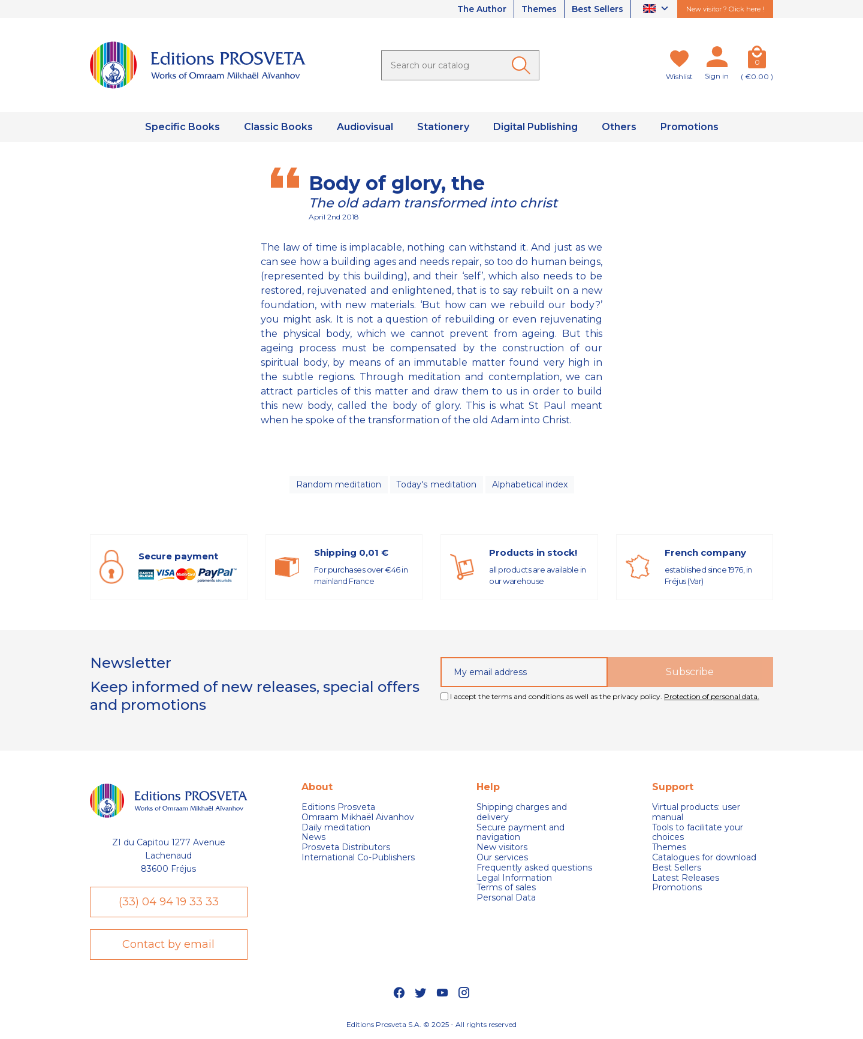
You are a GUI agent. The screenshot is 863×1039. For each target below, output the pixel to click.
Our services (502, 858)
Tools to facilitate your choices (697, 833)
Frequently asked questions (534, 868)
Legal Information (514, 878)
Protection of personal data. (711, 696)
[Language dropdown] (657, 9)
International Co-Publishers (358, 858)
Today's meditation (436, 484)
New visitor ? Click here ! (725, 9)
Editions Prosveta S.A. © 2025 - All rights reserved (431, 1024)
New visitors (501, 847)
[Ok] (523, 65)
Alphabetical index (529, 484)
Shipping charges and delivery (521, 812)
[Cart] (757, 59)
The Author (480, 9)
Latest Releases (685, 878)
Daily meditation (335, 828)
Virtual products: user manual (696, 812)
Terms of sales (506, 888)
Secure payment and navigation (520, 833)
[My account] (717, 59)
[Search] (460, 65)
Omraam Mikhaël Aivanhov (357, 817)
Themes (539, 9)
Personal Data (506, 898)
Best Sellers (597, 9)
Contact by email (168, 944)
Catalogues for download (704, 858)
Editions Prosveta (338, 807)
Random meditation (338, 484)
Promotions (677, 888)
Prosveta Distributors (345, 847)
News (313, 837)
